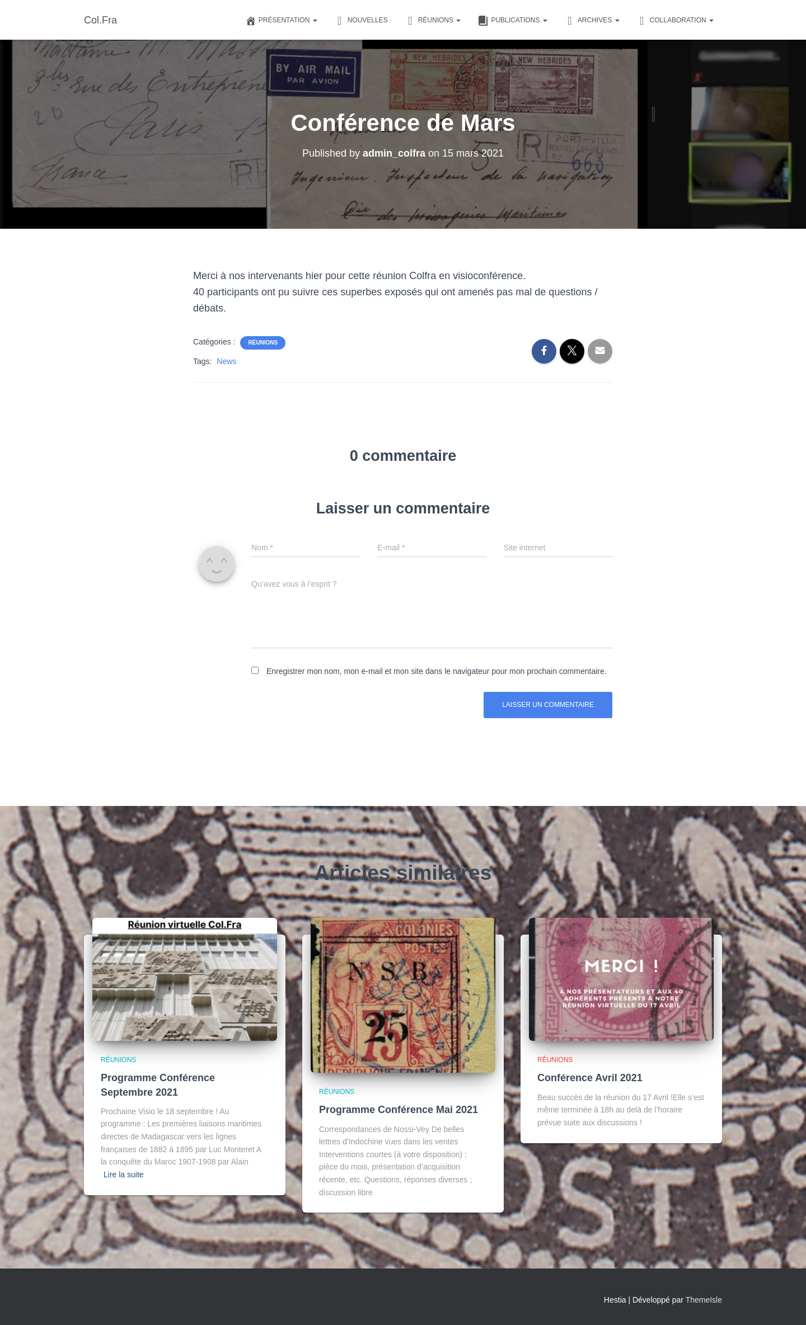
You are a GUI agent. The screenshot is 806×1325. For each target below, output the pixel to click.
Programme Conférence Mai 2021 (398, 1109)
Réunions (433, 20)
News (226, 361)
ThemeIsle (704, 1299)
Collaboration (675, 20)
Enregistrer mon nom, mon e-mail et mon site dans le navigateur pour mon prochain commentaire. (436, 671)
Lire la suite (124, 1174)
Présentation (281, 20)
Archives (592, 20)
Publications (512, 20)
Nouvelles (361, 20)
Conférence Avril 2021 (590, 1077)
